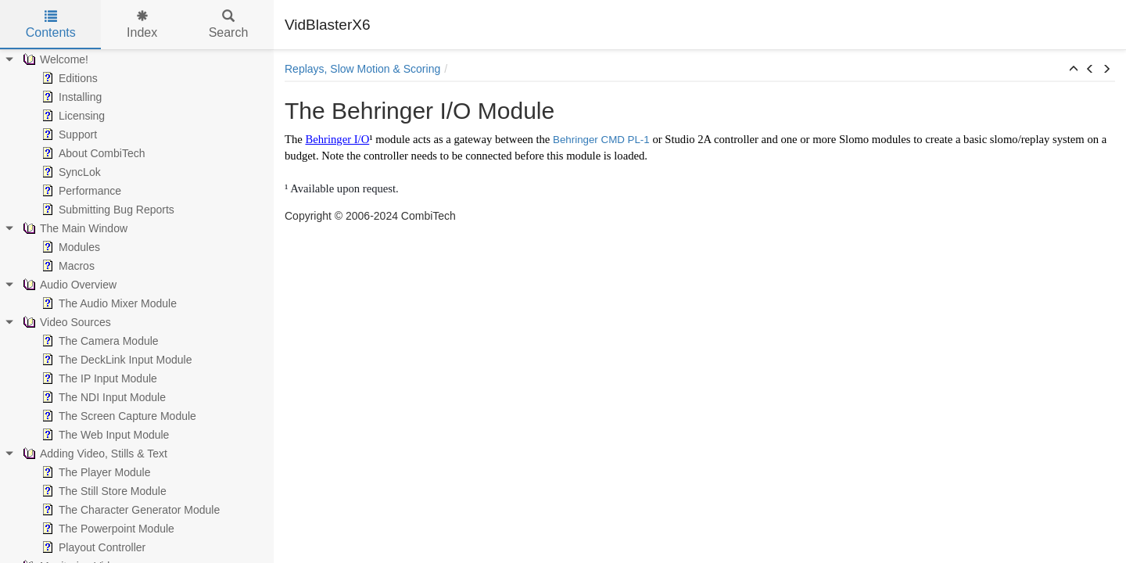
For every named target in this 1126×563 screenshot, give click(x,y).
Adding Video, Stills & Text (93, 453)
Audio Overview (68, 284)
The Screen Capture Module (117, 416)
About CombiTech (91, 153)
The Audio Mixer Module (107, 303)
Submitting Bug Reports (106, 209)
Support (67, 134)
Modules (69, 247)
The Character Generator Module (129, 509)
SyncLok (69, 172)
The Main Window (73, 228)
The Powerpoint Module (106, 528)
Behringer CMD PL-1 (601, 139)
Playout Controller (91, 547)
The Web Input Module (103, 434)
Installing (70, 97)
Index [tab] (142, 24)
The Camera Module (98, 341)
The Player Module (94, 472)
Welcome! (54, 59)
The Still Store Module (102, 491)
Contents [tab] (51, 24)
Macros (66, 265)
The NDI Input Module (102, 397)
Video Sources (65, 322)
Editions (68, 78)
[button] (1073, 69)
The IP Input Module (97, 378)
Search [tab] (229, 24)
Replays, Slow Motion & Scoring (362, 69)
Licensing (71, 115)
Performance (79, 190)
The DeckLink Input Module (115, 359)
